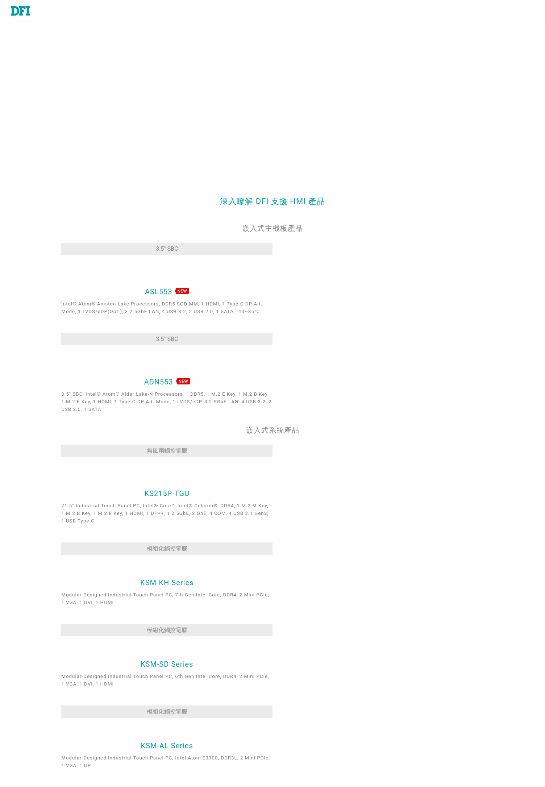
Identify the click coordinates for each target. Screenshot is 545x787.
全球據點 (295, 665)
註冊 (289, 754)
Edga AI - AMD (185, 727)
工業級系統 (62, 665)
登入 (289, 744)
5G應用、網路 (184, 706)
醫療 (171, 654)
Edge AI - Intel (185, 716)
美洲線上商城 (300, 699)
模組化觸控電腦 (212, 408)
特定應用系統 (65, 675)
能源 (171, 685)
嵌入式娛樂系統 (186, 665)
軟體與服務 (62, 706)
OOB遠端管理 (183, 737)
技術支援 (295, 644)
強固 (171, 696)
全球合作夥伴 (300, 710)
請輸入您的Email (423, 695)
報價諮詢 (295, 654)
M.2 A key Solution (191, 758)
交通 (171, 675)
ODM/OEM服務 (185, 747)
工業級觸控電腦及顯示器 (80, 685)
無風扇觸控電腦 (104, 408)
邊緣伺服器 (62, 696)
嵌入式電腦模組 (68, 654)
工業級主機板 (65, 644)
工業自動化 (180, 644)
